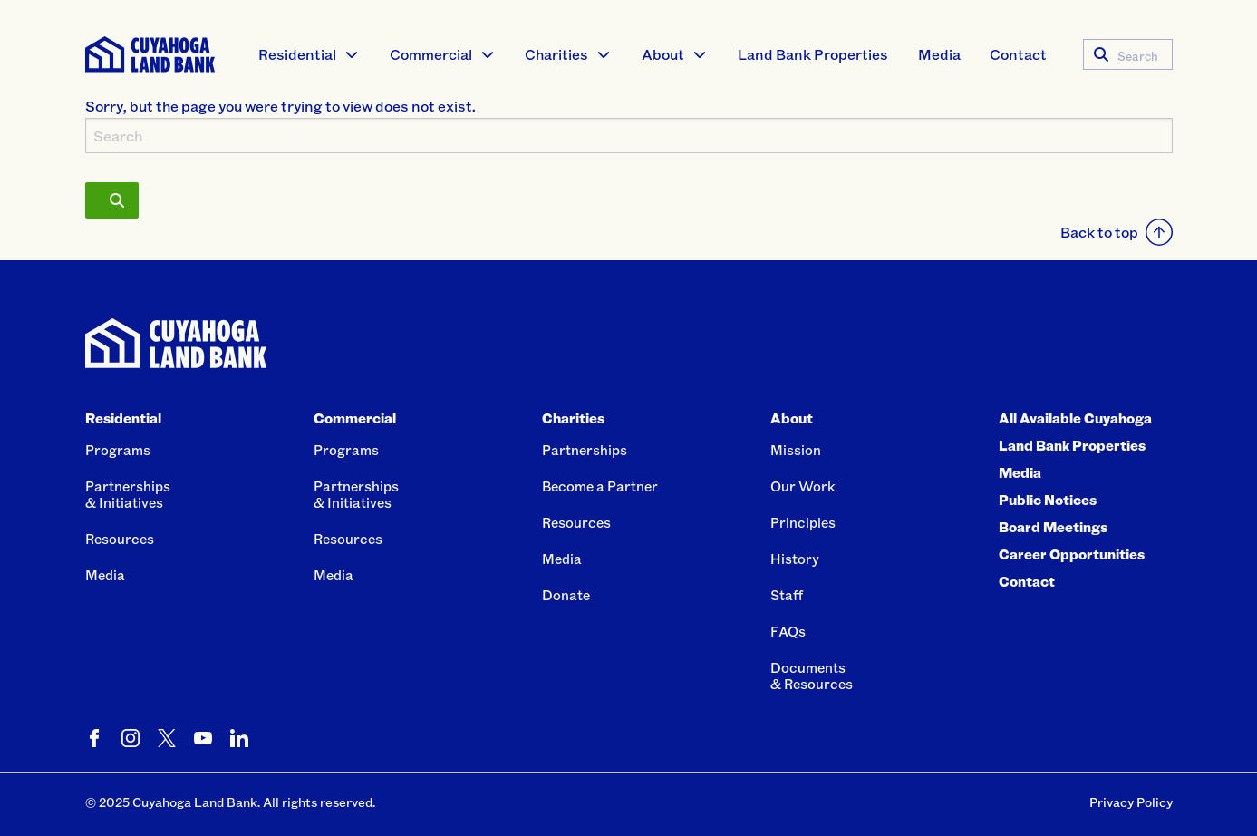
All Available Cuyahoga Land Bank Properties (1075, 431)
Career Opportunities (1072, 554)
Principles (803, 522)
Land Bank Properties (813, 53)
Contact (1018, 53)
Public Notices (1048, 500)
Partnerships (584, 450)
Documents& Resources (811, 675)
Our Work (803, 486)
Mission (795, 450)
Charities (556, 53)
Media (939, 53)
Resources (119, 539)
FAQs (788, 631)
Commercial (431, 53)
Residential (297, 53)
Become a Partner (600, 486)
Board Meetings (1053, 527)
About (663, 53)
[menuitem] (309, 54)
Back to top (1116, 232)
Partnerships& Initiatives (127, 494)
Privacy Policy (1131, 802)
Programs (117, 450)
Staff (786, 595)
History (794, 558)
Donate (566, 595)
